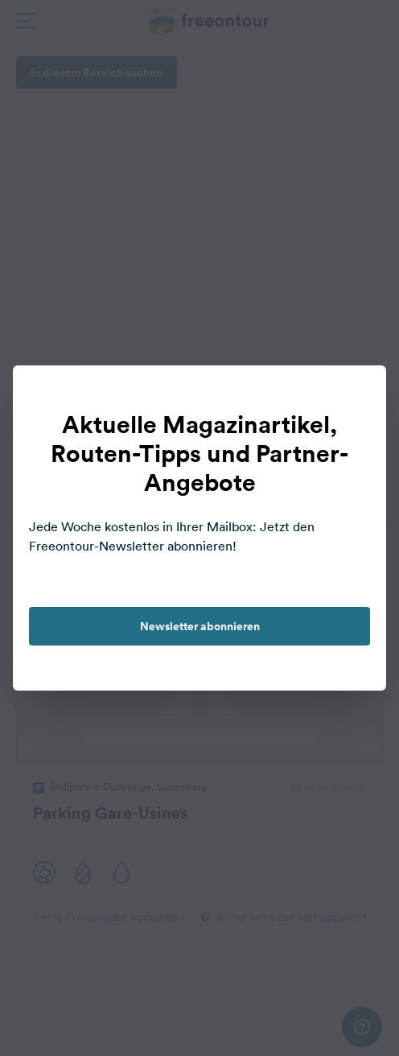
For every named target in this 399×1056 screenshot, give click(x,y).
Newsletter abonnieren (200, 626)
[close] (357, 394)
